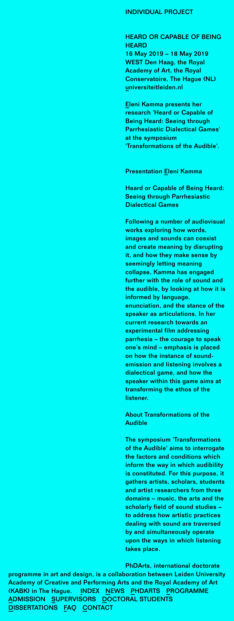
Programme (187, 591)
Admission (27, 600)
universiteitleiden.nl (154, 88)
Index (90, 591)
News (114, 591)
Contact (98, 608)
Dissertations (33, 608)
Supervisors (73, 600)
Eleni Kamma (144, 105)
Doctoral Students (137, 600)
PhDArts (145, 591)
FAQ (70, 608)
